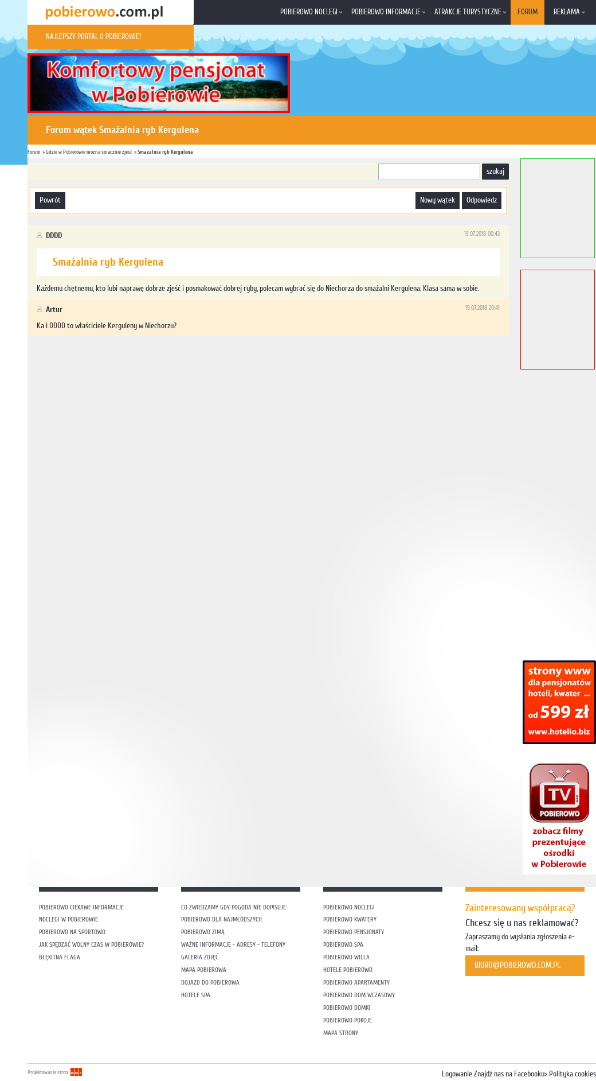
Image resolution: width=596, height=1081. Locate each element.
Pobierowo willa (347, 957)
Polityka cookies (572, 1074)
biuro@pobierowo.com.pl (517, 965)
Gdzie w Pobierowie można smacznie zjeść (89, 152)
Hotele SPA (195, 995)
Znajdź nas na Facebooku (509, 1074)
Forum (527, 12)
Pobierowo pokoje (347, 1020)
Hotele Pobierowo (347, 970)
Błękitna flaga (59, 957)
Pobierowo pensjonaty (353, 932)
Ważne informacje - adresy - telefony (233, 944)
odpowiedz (481, 200)
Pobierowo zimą (203, 932)
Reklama (567, 12)
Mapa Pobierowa (203, 970)
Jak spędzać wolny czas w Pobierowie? (91, 944)
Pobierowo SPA (343, 944)
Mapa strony (340, 1033)
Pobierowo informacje (386, 12)
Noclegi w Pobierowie (68, 919)
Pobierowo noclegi (309, 12)
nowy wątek (437, 200)
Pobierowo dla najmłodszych (221, 919)
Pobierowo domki (346, 1008)
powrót (50, 200)
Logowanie (457, 1074)
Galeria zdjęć (199, 957)
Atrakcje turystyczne (467, 12)
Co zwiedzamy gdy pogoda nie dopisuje (233, 907)
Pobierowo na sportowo (72, 932)
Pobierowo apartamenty (356, 982)
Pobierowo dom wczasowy (359, 995)
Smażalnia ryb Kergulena (165, 152)
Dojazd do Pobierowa (210, 982)
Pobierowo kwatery (350, 919)
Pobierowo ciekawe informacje (81, 907)
